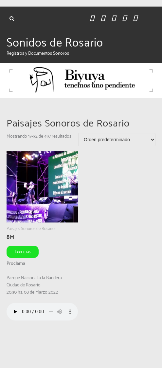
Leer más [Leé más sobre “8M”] (22, 251)
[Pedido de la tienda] (116, 139)
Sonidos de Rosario (55, 43)
